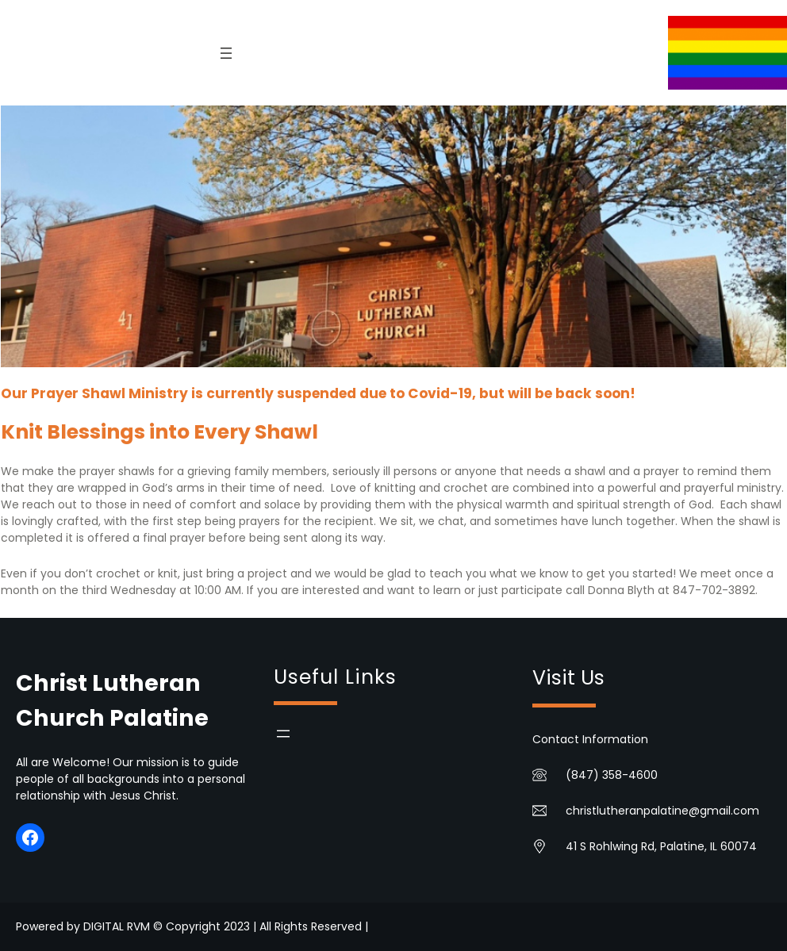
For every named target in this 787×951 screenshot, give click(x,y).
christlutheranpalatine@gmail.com (662, 811)
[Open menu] (226, 53)
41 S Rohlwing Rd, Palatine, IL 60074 (661, 846)
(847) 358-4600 (612, 775)
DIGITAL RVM (116, 926)
